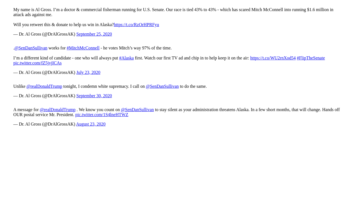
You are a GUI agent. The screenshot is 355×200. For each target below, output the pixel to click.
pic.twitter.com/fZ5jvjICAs (37, 63)
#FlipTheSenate (311, 58)
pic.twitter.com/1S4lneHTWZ (101, 114)
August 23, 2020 (90, 124)
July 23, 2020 (88, 72)
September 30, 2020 (94, 95)
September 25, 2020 (94, 34)
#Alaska (126, 58)
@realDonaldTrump (44, 86)
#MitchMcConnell (83, 48)
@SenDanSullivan (30, 48)
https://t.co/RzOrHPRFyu (136, 24)
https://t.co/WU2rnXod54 (273, 58)
